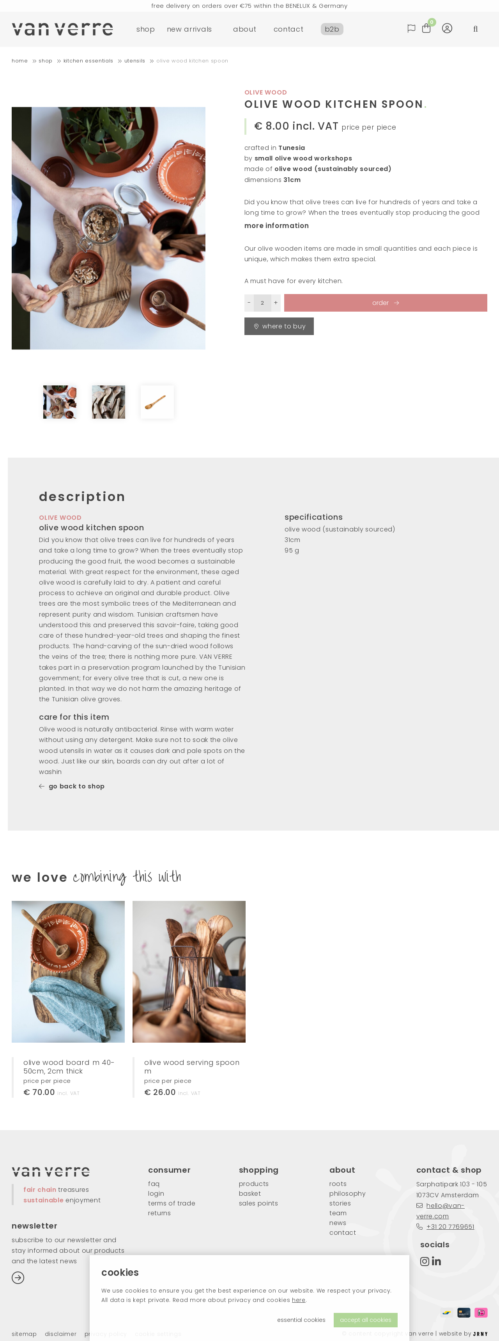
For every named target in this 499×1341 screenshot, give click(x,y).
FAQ (154, 1183)
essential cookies (301, 1320)
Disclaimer (61, 1334)
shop (145, 29)
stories (340, 1203)
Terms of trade (172, 1203)
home (20, 60)
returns (159, 1213)
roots (338, 1183)
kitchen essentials (88, 60)
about (244, 29)
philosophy (347, 1193)
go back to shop (72, 786)
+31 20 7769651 (445, 1226)
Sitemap (24, 1334)
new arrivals (189, 29)
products (254, 1183)
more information (276, 225)
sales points (258, 1203)
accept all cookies (365, 1320)
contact (289, 29)
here (299, 1300)
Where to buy (280, 326)
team (338, 1213)
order (381, 302)
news (338, 1222)
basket (250, 1193)
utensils (134, 60)
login (156, 1193)
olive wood (265, 92)
